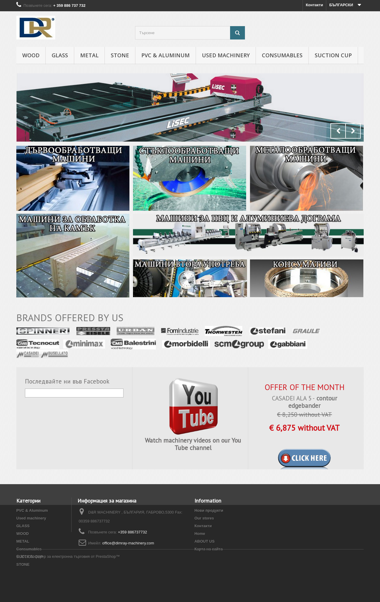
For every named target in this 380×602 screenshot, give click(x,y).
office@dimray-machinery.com (128, 543)
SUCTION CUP (333, 55)
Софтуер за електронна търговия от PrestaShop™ (75, 586)
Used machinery (226, 55)
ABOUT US (204, 541)
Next (353, 131)
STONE (120, 55)
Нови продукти (208, 510)
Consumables (282, 55)
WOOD (30, 55)
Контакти (314, 5)
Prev (338, 131)
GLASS (60, 55)
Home (199, 533)
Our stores (204, 518)
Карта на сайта (208, 549)
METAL (89, 55)
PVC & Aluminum (165, 55)
